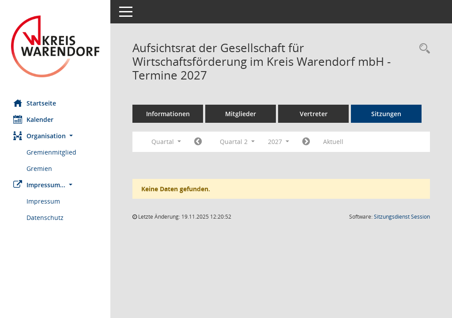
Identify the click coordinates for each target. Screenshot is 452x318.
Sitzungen (386, 114)
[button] (55, 136)
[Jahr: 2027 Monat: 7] (306, 142)
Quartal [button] (166, 141)
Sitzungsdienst (402, 216)
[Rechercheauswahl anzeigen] (422, 49)
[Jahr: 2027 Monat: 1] (198, 142)
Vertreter (314, 114)
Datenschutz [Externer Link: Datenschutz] (45, 217)
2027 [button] (278, 141)
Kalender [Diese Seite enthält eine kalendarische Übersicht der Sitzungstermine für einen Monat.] (33, 119)
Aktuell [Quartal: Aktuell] (333, 141)
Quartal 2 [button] (237, 141)
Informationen (168, 114)
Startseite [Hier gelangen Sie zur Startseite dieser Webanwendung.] (34, 102)
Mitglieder (240, 114)
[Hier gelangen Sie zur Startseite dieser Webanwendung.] (55, 46)
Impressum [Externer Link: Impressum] (43, 201)
